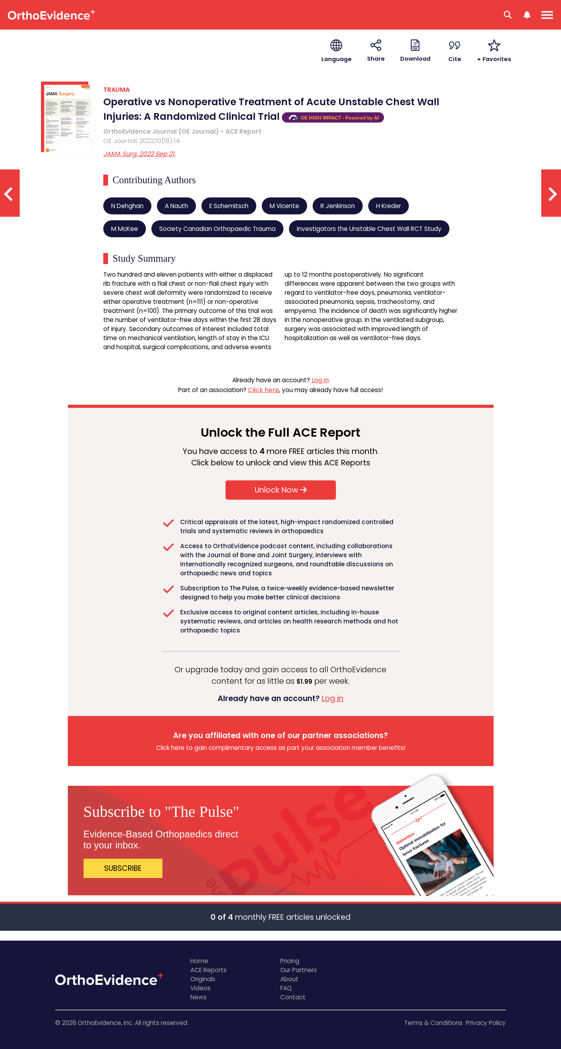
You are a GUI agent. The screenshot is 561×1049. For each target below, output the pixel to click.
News (198, 997)
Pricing (289, 961)
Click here (263, 389)
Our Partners (298, 970)
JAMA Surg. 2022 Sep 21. (139, 153)
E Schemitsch (228, 206)
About (289, 979)
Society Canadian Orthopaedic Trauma (217, 229)
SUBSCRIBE (123, 868)
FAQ (286, 988)
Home (199, 961)
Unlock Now (281, 490)
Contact (293, 997)
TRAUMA (116, 89)
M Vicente (284, 206)
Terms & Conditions (433, 1023)
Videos (200, 988)
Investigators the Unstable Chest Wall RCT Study (369, 229)
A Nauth (176, 206)
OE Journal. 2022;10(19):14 (141, 140)
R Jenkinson (338, 206)
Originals (202, 979)
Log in (320, 380)
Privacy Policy (486, 1023)
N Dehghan (127, 206)
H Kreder (388, 206)
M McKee (124, 229)
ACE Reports (208, 970)
